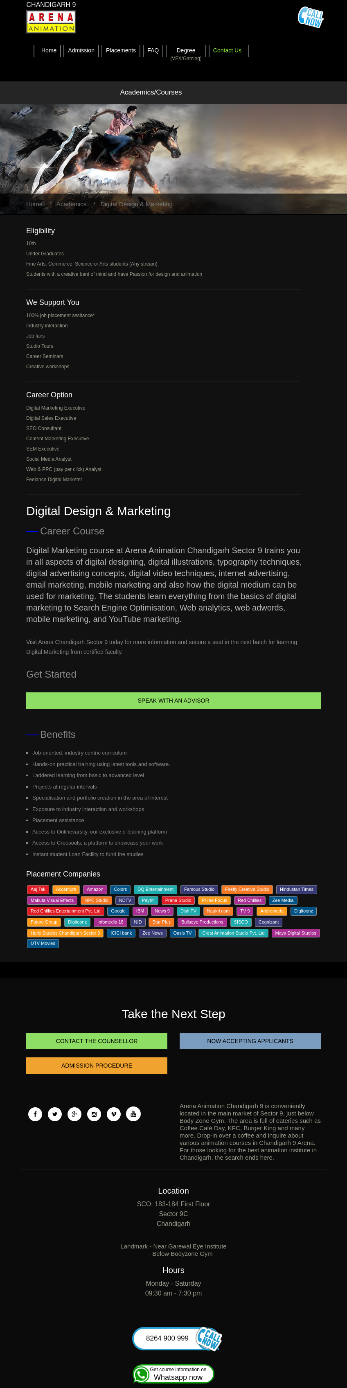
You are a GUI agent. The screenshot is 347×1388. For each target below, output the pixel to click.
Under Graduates (45, 254)
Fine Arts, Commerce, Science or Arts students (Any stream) (92, 264)
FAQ (153, 50)
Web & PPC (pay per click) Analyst (63, 469)
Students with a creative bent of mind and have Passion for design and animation (114, 274)
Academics (71, 204)
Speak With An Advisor (173, 700)
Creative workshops (47, 367)
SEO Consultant (43, 428)
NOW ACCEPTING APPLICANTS (250, 1041)
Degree (186, 55)
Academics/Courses (151, 92)
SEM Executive (42, 449)
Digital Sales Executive (51, 418)
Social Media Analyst (49, 459)
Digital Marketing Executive (56, 408)
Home (48, 50)
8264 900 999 (180, 1338)
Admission (81, 50)
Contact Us (227, 50)
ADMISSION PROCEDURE (97, 1065)
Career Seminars (44, 356)
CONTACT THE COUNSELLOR (96, 1041)
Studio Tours (40, 346)
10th (31, 243)
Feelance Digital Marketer (54, 479)
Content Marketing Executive (57, 439)
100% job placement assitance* (60, 315)
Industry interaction (47, 326)
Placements (121, 50)
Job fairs (35, 336)
